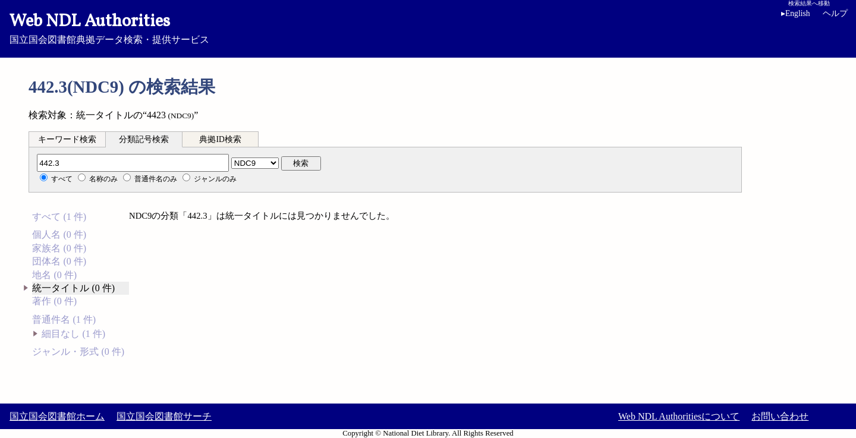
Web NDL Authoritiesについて (678, 416)
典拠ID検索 (220, 139)
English (797, 13)
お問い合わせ (779, 416)
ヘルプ (835, 13)
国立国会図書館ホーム (57, 416)
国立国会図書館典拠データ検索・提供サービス (428, 27)
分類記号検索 (144, 139)
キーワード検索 (67, 139)
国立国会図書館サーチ (164, 416)
